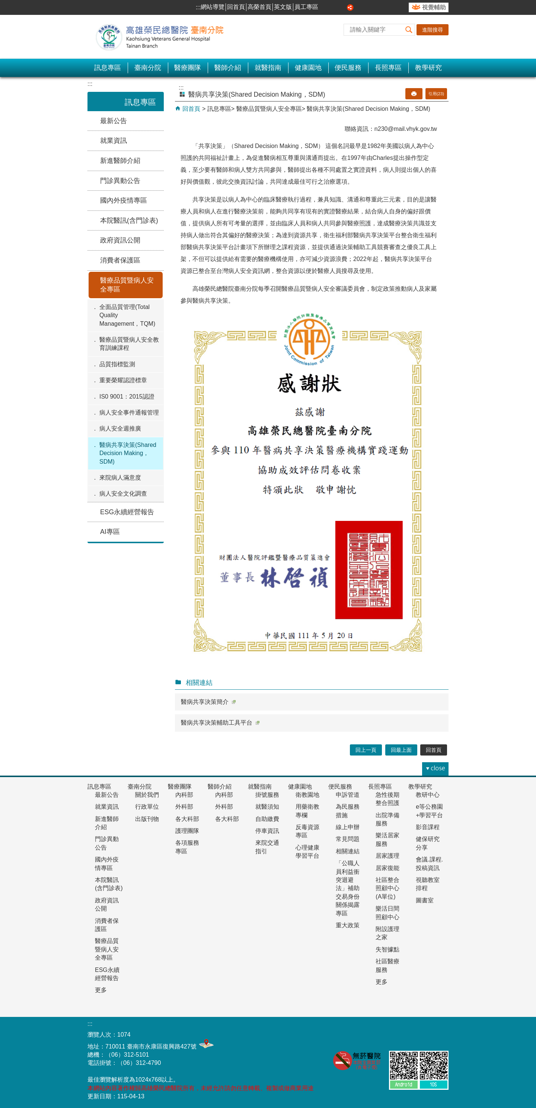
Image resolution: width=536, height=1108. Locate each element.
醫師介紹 (227, 67)
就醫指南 (268, 67)
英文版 (283, 7)
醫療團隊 (187, 67)
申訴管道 (348, 795)
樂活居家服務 (387, 839)
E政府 (439, 1032)
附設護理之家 (387, 933)
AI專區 (110, 531)
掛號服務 (267, 795)
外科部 (184, 806)
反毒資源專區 (307, 831)
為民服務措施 (348, 810)
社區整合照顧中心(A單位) (387, 888)
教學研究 (428, 67)
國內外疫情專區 (123, 200)
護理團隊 (187, 831)
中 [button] (334, 7)
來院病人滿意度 (120, 477)
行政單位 (147, 806)
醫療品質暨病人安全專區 (127, 285)
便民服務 (348, 67)
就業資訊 (113, 140)
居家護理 (387, 856)
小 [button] (325, 7)
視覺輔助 (434, 7)
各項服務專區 (187, 847)
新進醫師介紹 (120, 160)
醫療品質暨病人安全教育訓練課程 (129, 343)
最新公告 (113, 121)
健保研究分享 (428, 843)
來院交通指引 (267, 847)
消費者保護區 (120, 260)
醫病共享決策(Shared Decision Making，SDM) (127, 453)
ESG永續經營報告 (127, 512)
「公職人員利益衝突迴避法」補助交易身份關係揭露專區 (348, 888)
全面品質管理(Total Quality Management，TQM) (127, 315)
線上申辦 (348, 827)
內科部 (184, 795)
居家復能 (387, 868)
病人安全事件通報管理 (129, 412)
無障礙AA (402, 1034)
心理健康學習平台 (307, 851)
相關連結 (348, 851)
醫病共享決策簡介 (208, 702)
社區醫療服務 (387, 965)
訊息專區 (107, 67)
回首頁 (236, 7)
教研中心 (428, 795)
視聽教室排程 (428, 884)
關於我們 (147, 795)
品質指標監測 (117, 364)
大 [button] (342, 7)
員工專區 (306, 7)
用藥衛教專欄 (307, 810)
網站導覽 (212, 7)
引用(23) (436, 93)
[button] (409, 29)
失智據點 (387, 949)
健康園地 (308, 67)
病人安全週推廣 (120, 428)
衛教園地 (307, 795)
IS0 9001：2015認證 (126, 396)
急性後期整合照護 (387, 799)
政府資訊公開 (120, 240)
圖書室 (425, 900)
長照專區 (388, 67)
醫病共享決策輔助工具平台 (220, 722)
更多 (101, 990)
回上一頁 (365, 750)
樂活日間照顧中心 (387, 912)
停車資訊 (267, 831)
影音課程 (428, 827)
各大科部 (187, 819)
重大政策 (348, 925)
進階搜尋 (432, 30)
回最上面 (401, 750)
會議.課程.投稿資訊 (429, 863)
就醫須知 (267, 806)
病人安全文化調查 (123, 493)
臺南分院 (147, 67)
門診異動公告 (120, 180)
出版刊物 (147, 819)
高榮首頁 (259, 7)
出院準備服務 (387, 819)
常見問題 (348, 839)
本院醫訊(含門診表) (129, 220)
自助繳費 (267, 819)
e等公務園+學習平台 (429, 810)
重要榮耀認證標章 (123, 380)
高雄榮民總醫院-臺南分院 (163, 36)
